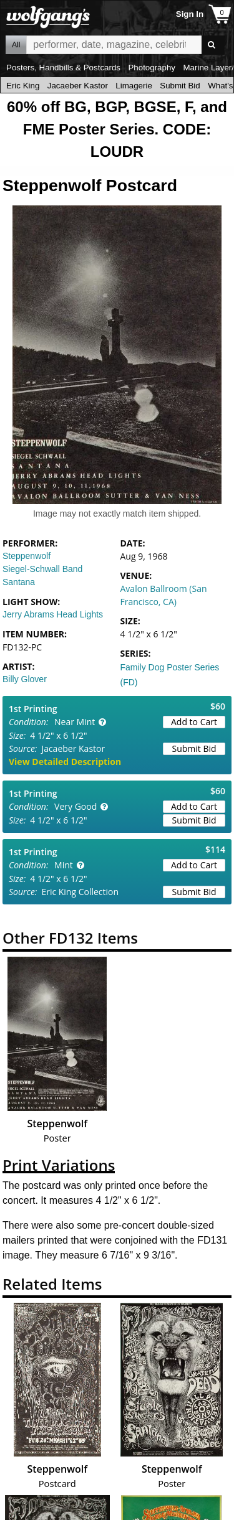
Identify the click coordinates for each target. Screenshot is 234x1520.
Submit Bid (180, 85)
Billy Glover (24, 679)
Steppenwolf (26, 556)
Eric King (22, 85)
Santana (18, 582)
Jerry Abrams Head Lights (52, 614)
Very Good (75, 806)
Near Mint (74, 722)
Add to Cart (194, 722)
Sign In (189, 14)
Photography (151, 67)
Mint (63, 865)
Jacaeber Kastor (77, 85)
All (16, 44)
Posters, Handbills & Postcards (63, 67)
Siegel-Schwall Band (42, 569)
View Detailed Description (65, 761)
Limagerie (133, 85)
